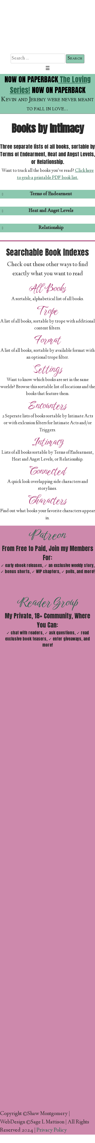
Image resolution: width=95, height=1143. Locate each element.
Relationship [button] (31, 227)
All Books (47, 288)
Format (47, 340)
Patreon (47, 534)
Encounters (47, 405)
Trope (47, 310)
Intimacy (47, 442)
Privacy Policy (51, 1130)
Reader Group (47, 602)
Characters (47, 500)
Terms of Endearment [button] (36, 194)
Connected (48, 471)
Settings (47, 369)
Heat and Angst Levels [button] (36, 210)
